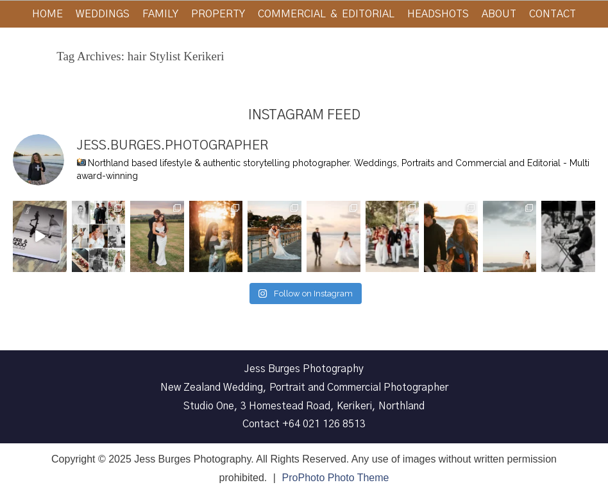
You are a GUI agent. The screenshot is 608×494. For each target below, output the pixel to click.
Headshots (438, 14)
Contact (552, 14)
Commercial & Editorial (326, 14)
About (499, 14)
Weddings (103, 14)
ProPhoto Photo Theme (335, 477)
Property (218, 14)
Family (160, 14)
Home (47, 14)
